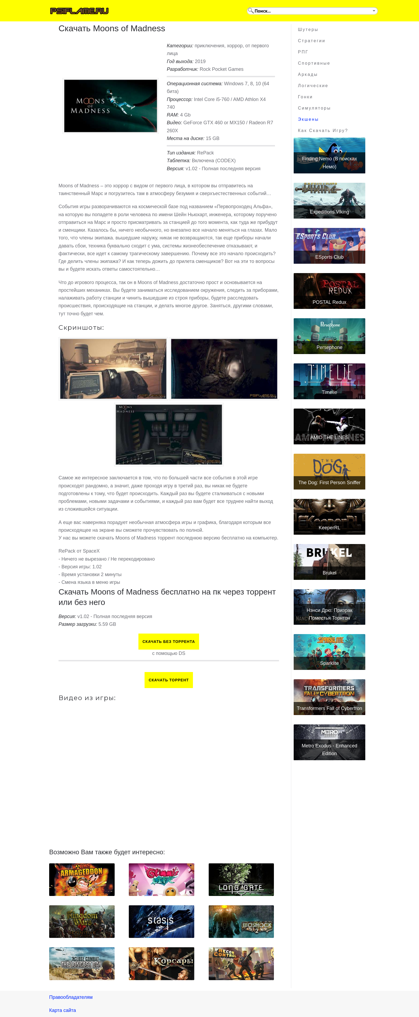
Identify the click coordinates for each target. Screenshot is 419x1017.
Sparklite (329, 663)
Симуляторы (314, 108)
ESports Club (329, 257)
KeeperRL (329, 527)
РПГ (303, 52)
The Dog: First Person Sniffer (329, 482)
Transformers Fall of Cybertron (329, 708)
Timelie (329, 392)
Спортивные (314, 63)
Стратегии (311, 40)
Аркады (308, 74)
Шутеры (308, 29)
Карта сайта (62, 1010)
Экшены (308, 119)
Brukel (329, 573)
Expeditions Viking (329, 212)
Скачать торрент (169, 680)
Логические (313, 85)
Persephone (329, 347)
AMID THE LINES (330, 437)
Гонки (305, 97)
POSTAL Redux (329, 302)
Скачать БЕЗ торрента (168, 641)
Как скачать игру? (323, 130)
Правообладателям (71, 997)
